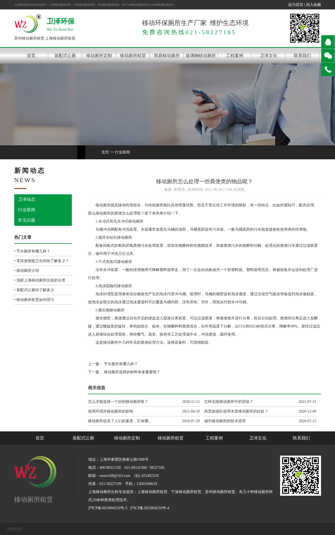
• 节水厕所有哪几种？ (32, 251)
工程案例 (234, 55)
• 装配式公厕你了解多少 (34, 290)
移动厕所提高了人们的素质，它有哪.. (119, 421)
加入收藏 (313, 5)
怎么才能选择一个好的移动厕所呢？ (118, 402)
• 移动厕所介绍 (26, 271)
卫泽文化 (268, 55)
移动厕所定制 (99, 55)
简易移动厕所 (167, 55)
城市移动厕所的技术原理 (225, 421)
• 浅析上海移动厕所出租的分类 (39, 280)
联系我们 (302, 55)
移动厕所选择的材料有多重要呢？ (132, 372)
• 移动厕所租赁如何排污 (34, 300)
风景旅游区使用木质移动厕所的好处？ (236, 411)
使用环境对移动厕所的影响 (110, 411)
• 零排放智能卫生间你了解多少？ (41, 261)
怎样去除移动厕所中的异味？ (228, 402)
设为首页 (295, 5)
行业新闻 (122, 152)
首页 (31, 55)
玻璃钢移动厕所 (201, 55)
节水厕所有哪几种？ (120, 364)
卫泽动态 (26, 199)
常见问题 (26, 220)
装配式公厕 (65, 55)
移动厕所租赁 (133, 55)
